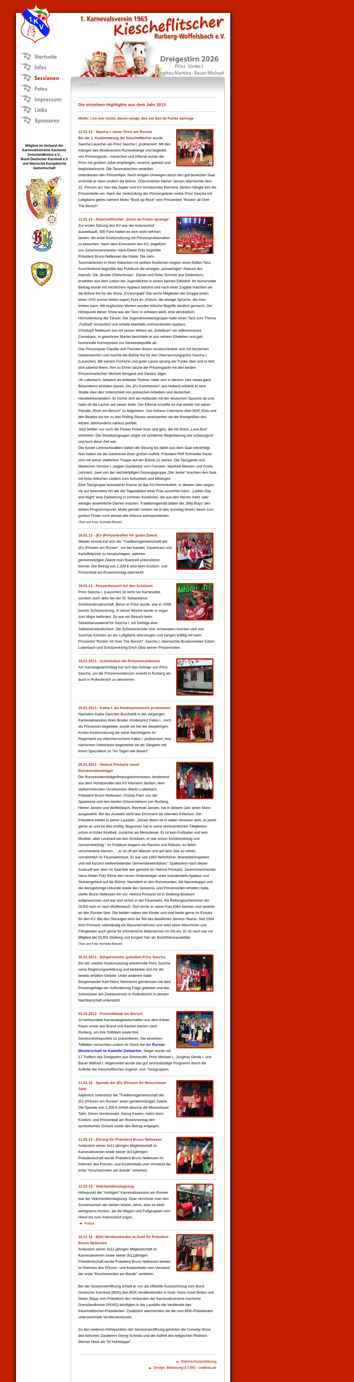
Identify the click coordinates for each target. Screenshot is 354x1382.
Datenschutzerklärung (199, 1361)
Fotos (89, 1223)
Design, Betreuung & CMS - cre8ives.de (185, 1368)
